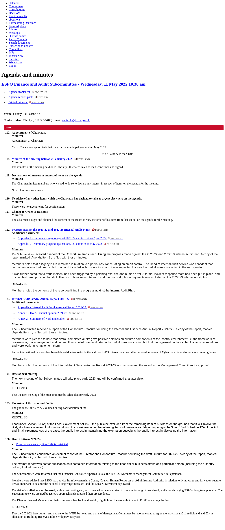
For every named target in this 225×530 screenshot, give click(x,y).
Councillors (16, 49)
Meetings (14, 32)
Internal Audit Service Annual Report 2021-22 (49, 298)
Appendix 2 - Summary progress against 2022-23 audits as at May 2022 (68, 243)
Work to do (15, 62)
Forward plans (17, 26)
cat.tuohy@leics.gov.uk (76, 120)
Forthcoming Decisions (22, 22)
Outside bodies (17, 36)
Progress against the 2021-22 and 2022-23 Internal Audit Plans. (60, 229)
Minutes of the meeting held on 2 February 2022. (51, 158)
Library (13, 29)
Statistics (14, 59)
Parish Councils (18, 39)
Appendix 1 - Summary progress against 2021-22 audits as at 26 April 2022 (70, 238)
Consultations (17, 9)
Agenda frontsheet (27, 91)
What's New (16, 55)
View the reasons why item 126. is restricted (42, 444)
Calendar (14, 3)
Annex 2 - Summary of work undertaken (50, 318)
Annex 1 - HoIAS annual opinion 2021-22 (51, 313)
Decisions (14, 12)
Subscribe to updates (21, 45)
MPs (11, 52)
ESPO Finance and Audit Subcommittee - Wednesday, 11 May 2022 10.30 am (73, 84)
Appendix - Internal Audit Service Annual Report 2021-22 (60, 307)
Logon (12, 65)
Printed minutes (26, 102)
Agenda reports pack (28, 97)
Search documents (19, 42)
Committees (16, 6)
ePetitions (14, 19)
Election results (18, 16)
